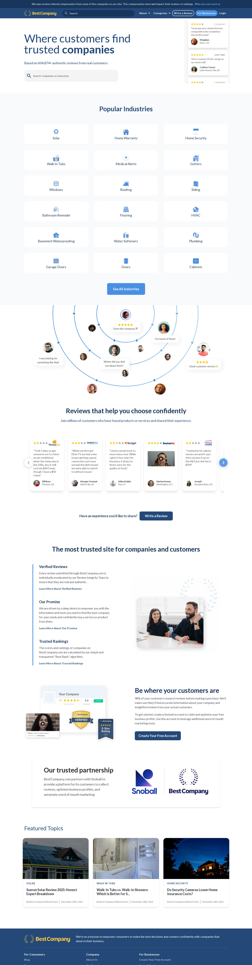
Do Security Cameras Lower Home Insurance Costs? (192, 922)
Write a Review (183, 13)
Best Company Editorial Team (43, 932)
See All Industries (126, 319)
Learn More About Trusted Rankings (61, 693)
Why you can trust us (207, 3)
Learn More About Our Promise (58, 658)
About (145, 13)
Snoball (96, 809)
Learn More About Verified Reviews (60, 618)
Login (222, 13)
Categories (163, 13)
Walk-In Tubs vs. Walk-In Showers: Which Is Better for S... (122, 922)
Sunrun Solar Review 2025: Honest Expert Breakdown (51, 922)
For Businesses (207, 13)
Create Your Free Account (157, 766)
